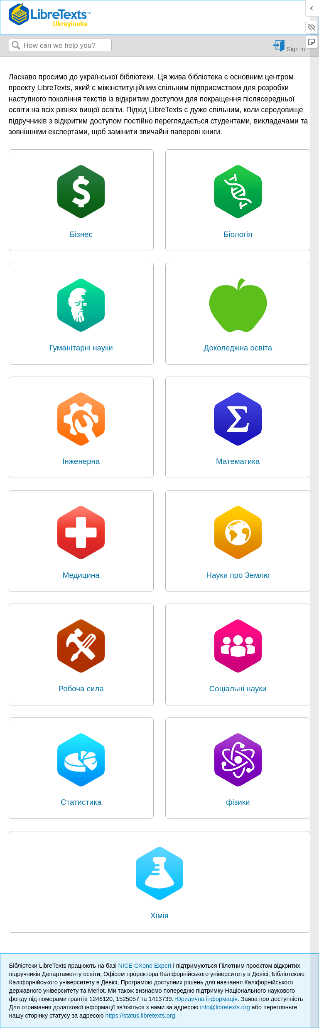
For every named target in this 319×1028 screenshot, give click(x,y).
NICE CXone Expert (145, 965)
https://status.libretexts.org (140, 1015)
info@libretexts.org (225, 1007)
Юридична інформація (206, 999)
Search (16, 45)
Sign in (296, 49)
